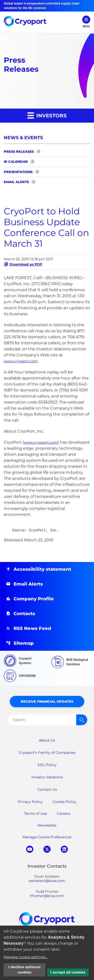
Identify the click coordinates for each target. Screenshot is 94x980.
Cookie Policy (64, 801)
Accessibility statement (42, 569)
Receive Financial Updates (47, 701)
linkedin (64, 849)
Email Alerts (16, 182)
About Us (47, 740)
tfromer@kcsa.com (47, 896)
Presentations (18, 172)
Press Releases (19, 151)
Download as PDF (23, 264)
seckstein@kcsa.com (47, 881)
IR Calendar (16, 161)
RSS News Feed (32, 628)
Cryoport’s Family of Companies (47, 752)
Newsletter (47, 825)
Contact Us (47, 789)
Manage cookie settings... (26, 957)
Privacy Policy (30, 801)
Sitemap (24, 643)
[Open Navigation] (86, 22)
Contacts (24, 613)
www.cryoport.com (21, 361)
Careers (63, 813)
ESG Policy (47, 765)
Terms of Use (35, 813)
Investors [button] (47, 115)
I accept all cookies (67, 972)
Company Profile (34, 599)
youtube (29, 849)
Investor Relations (47, 777)
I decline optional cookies (24, 969)
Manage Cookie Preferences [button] (47, 837)
